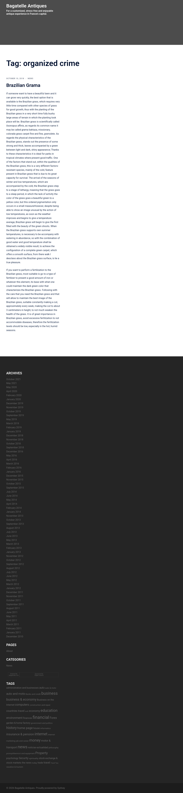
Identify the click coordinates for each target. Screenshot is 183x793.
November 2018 (14, 439)
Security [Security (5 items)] (23, 758)
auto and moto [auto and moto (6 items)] (15, 694)
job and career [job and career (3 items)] (22, 741)
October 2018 (13, 443)
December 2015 (14, 475)
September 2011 (15, 604)
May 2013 (11, 540)
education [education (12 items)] (49, 710)
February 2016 (14, 467)
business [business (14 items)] (49, 693)
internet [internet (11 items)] (41, 734)
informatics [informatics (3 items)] (45, 728)
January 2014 (13, 511)
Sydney (61, 788)
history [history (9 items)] (11, 728)
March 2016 (12, 463)
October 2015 (13, 483)
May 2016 (11, 455)
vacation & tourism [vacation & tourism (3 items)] (14, 767)
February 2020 (14, 395)
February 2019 (14, 427)
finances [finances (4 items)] (27, 718)
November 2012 (14, 556)
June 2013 (11, 536)
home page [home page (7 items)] (25, 728)
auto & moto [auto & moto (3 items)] (50, 688)
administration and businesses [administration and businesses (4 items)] (22, 687)
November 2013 (14, 515)
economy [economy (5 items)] (34, 710)
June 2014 (11, 495)
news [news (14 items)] (22, 747)
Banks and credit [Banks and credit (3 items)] (33, 694)
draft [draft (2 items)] (26, 711)
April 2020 (11, 391)
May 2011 (11, 616)
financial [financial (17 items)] (41, 717)
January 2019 (13, 431)
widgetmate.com (14, 675)
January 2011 (13, 632)
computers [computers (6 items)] (22, 704)
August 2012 (13, 568)
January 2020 (13, 399)
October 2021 (13, 379)
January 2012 (13, 588)
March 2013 (12, 544)
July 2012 (11, 572)
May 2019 (11, 419)
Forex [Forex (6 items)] (53, 718)
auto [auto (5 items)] (42, 687)
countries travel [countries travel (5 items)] (15, 710)
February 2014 (14, 507)
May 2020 (11, 387)
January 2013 (13, 552)
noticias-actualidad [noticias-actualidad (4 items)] (38, 747)
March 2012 (12, 584)
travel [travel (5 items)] (47, 762)
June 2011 (11, 612)
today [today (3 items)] (34, 763)
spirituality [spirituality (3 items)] (33, 758)
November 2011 (14, 596)
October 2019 (13, 411)
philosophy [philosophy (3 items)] (53, 747)
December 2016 (14, 451)
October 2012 (13, 560)
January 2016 (13, 471)
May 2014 (11, 499)
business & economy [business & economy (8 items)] (21, 699)
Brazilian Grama (23, 85)
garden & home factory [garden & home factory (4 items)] (18, 723)
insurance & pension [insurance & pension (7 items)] (20, 734)
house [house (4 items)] (36, 728)
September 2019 (15, 415)
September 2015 (15, 487)
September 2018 (15, 447)
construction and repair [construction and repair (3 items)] (40, 705)
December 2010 (14, 636)
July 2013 (11, 532)
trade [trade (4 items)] (40, 762)
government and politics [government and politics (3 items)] (42, 723)
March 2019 (12, 423)
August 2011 (13, 608)
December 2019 (14, 403)
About (9, 651)
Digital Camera (39, 675)
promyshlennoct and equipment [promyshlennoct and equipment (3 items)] (20, 753)
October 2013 (13, 519)
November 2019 (14, 407)
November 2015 (14, 479)
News (30, 78)
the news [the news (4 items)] (26, 762)
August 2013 (13, 528)
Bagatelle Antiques (26, 6)
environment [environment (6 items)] (14, 718)
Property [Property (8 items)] (41, 753)
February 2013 (14, 548)
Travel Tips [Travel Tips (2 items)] (54, 763)
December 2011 (14, 592)
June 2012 (11, 576)
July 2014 (11, 491)
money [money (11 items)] (35, 740)
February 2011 (14, 628)
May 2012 (11, 580)
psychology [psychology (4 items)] (12, 758)
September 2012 (15, 564)
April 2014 (11, 503)
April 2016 (11, 459)
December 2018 (14, 435)
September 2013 (15, 523)
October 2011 (13, 600)
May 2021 (11, 383)
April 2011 (11, 620)
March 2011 (12, 624)
